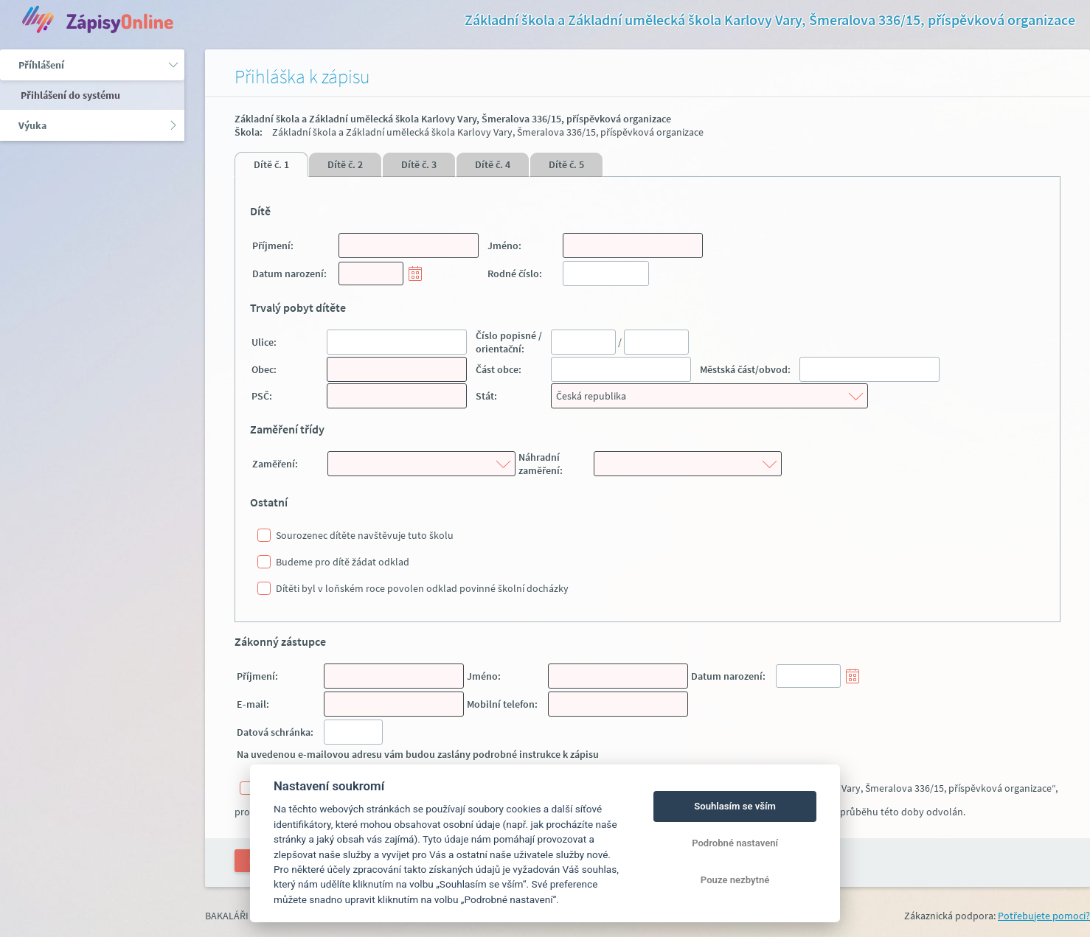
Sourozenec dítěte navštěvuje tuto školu (365, 535)
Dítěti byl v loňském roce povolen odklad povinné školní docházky (422, 588)
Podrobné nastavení (735, 843)
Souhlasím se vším (735, 806)
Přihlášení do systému (69, 95)
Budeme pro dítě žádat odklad (342, 561)
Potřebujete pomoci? (1044, 915)
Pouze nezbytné (735, 879)
